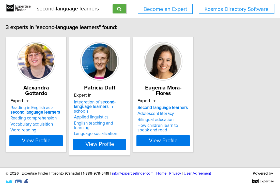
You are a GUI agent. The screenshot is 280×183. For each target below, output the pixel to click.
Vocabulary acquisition (51, 118)
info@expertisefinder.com (132, 164)
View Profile (62, 135)
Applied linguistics (124, 112)
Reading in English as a (59, 104)
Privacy (175, 164)
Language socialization (128, 124)
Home (161, 164)
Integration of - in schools (136, 104)
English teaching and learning (134, 118)
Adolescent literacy (201, 108)
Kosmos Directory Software (237, 9)
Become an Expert (165, 9)
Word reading (43, 124)
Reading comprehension (53, 112)
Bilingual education (201, 114)
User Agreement (197, 164)
